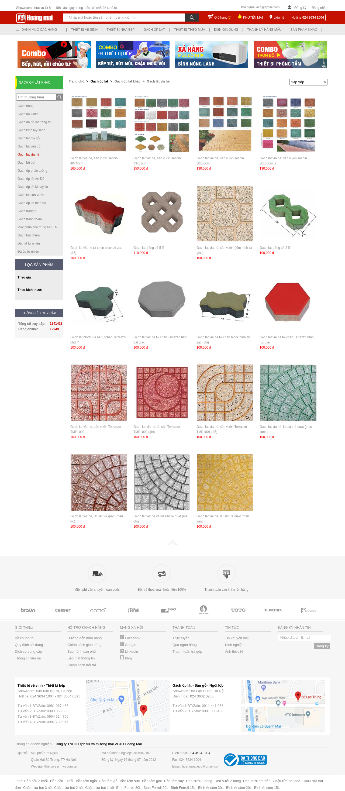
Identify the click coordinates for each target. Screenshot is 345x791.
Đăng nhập (319, 8)
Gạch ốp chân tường (32, 171)
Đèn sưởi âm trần (256, 781)
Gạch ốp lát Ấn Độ (31, 179)
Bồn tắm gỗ (108, 781)
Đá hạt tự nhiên (29, 243)
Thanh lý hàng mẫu (264, 30)
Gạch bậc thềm (29, 235)
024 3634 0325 (68, 696)
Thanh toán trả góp (187, 651)
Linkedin (129, 651)
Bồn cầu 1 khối (62, 781)
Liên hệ (279, 17)
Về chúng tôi (24, 638)
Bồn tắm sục (130, 781)
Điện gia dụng (226, 30)
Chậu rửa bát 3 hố (37, 788)
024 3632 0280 (201, 696)
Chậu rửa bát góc (286, 781)
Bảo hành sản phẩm (83, 651)
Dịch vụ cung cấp (28, 651)
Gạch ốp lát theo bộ (32, 203)
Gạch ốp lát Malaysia (33, 187)
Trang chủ (77, 81)
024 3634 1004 (42, 696)
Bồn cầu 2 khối (36, 781)
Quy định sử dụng (29, 645)
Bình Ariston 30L (211, 788)
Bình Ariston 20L (239, 788)
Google (128, 645)
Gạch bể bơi (26, 162)
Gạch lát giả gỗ (29, 138)
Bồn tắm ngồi (86, 781)
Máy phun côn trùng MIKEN (37, 227)
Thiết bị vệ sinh (84, 30)
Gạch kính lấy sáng (31, 130)
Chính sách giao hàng (84, 645)
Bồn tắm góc (152, 781)
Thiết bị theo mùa (189, 30)
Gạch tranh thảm (30, 219)
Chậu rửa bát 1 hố (99, 788)
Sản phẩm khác (304, 30)
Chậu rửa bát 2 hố (68, 788)
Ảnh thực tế (234, 651)
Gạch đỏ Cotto (28, 114)
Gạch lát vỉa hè (28, 154)
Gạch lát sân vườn (31, 195)
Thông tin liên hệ (28, 658)
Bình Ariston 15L (267, 788)
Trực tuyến (180, 638)
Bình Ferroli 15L (183, 788)
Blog (126, 658)
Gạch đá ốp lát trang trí (34, 122)
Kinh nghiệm (234, 645)
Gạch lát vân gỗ (29, 146)
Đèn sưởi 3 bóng (199, 781)
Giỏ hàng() (223, 17)
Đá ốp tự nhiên (28, 251)
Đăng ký (300, 8)
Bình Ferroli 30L (128, 788)
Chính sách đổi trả (81, 665)
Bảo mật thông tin (81, 658)
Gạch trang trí (27, 211)
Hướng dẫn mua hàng (84, 638)
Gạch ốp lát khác (128, 81)
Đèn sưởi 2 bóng (228, 781)
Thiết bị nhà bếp (120, 30)
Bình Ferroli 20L (155, 788)
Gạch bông (25, 106)
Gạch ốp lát (154, 30)
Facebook (130, 638)
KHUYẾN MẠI (253, 17)
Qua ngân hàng (184, 645)
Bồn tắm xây (174, 781)
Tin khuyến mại (237, 638)
